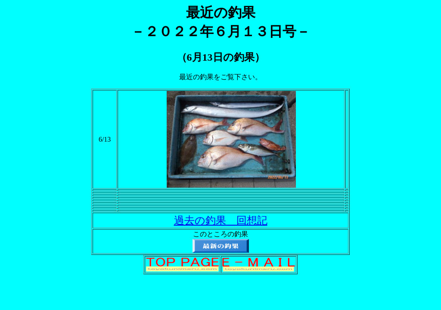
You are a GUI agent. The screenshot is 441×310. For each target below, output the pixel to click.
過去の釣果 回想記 (220, 220)
